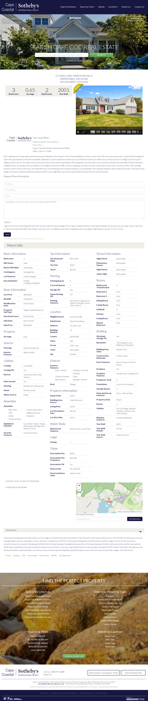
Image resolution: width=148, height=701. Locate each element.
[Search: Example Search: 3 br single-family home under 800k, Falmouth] (61, 55)
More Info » (38, 145)
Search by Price (38, 631)
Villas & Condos (110, 617)
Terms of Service (37, 238)
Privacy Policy (117, 229)
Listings (16, 555)
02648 (54, 555)
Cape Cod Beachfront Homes (38, 603)
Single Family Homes (110, 621)
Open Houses (110, 614)
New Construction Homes (110, 603)
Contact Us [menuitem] (139, 7)
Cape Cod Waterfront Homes (38, 600)
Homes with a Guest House (110, 600)
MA (23, 555)
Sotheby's (43, 693)
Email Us (6, 21)
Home (8, 555)
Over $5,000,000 (38, 636)
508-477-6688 (45, 151)
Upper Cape (110, 636)
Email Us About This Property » (46, 142)
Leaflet (119, 511)
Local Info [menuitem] (113, 7)
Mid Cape (110, 640)
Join (133, 18)
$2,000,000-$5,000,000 (38, 640)
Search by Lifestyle (38, 591)
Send (7, 234)
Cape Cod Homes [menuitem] (68, 7)
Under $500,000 (38, 650)
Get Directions (134, 519)
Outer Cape (110, 647)
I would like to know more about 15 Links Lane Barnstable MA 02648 (74, 209)
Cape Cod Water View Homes (38, 610)
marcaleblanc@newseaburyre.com (51, 684)
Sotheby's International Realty (64, 693)
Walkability (11, 530)
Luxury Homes (110, 624)
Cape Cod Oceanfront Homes (38, 617)
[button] (101, 55)
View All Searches (74, 656)
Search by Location (110, 631)
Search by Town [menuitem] (87, 7)
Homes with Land (110, 607)
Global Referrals (87, 693)
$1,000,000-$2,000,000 (38, 643)
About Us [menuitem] (126, 7)
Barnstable (32, 555)
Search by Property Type (110, 591)
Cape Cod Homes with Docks (38, 596)
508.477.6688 (17, 19)
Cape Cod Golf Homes (38, 607)
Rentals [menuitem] (101, 7)
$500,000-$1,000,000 (38, 647)
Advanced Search (75, 60)
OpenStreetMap (129, 511)
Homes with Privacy (110, 610)
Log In (139, 18)
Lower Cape (110, 643)
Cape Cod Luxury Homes (38, 614)
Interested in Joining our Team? (103, 672)
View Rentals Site (133, 672)
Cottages (110, 596)
